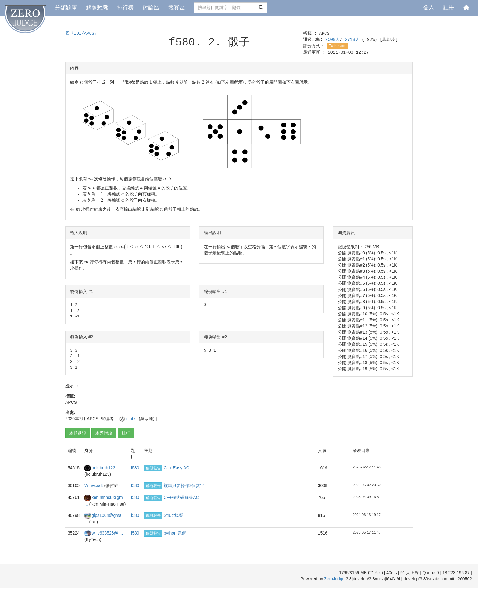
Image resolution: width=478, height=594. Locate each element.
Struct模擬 (174, 515)
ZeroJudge (334, 578)
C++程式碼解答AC (181, 497)
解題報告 (153, 468)
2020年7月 (75, 418)
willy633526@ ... (107, 533)
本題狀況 (77, 433)
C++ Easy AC (176, 467)
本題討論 (103, 433)
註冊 (448, 8)
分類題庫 (66, 8)
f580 (135, 467)
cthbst (132, 418)
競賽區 (176, 8)
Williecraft (94, 485)
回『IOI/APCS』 (81, 33)
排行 (126, 433)
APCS (324, 33)
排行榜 (125, 8)
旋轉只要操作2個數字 (184, 485)
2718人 (353, 39)
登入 (428, 8)
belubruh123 (103, 467)
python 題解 (175, 533)
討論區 (151, 8)
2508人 (332, 39)
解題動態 (97, 8)
